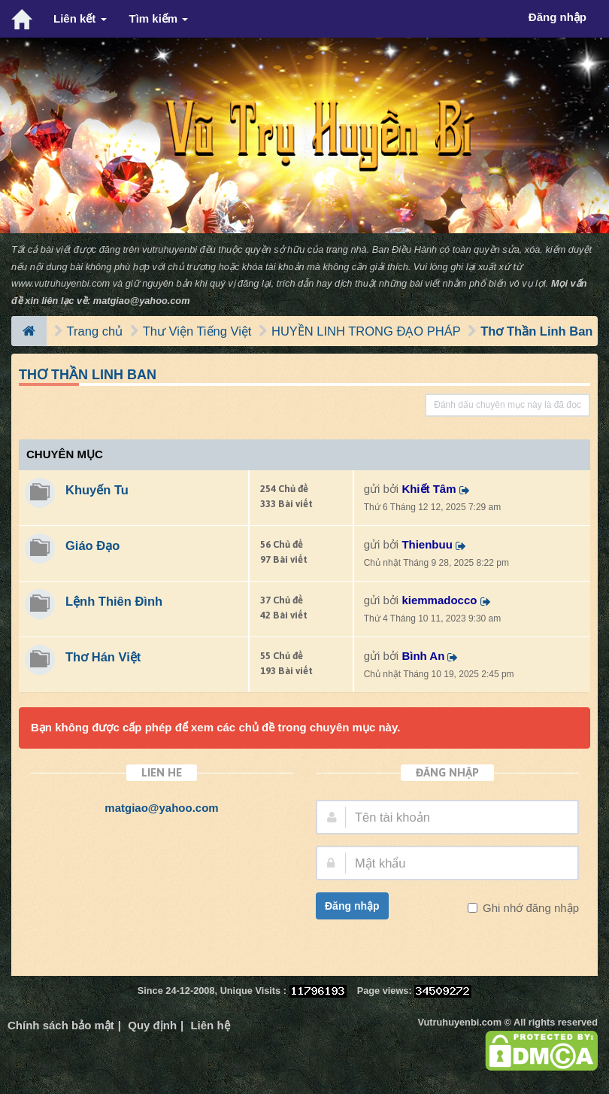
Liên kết (80, 18)
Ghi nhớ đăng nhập (529, 907)
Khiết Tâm (428, 488)
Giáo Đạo (92, 545)
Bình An (422, 655)
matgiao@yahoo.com (141, 300)
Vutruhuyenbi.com (459, 1022)
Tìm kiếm (159, 18)
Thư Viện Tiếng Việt (197, 331)
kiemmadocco (439, 600)
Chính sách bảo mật (61, 1025)
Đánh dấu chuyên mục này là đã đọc (507, 405)
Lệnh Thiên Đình (113, 601)
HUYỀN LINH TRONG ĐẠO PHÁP (366, 331)
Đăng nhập (352, 906)
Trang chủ (95, 331)
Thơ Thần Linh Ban (536, 331)
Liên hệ (209, 1025)
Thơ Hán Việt (103, 657)
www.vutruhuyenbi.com (60, 283)
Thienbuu (427, 544)
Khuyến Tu (97, 490)
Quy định (152, 1025)
